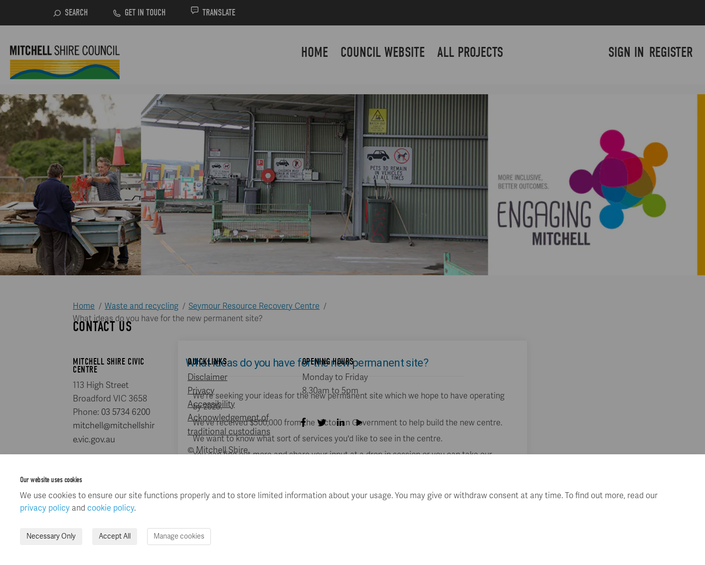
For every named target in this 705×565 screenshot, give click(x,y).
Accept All (115, 536)
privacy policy (45, 508)
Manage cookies (179, 536)
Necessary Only (51, 536)
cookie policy (110, 508)
